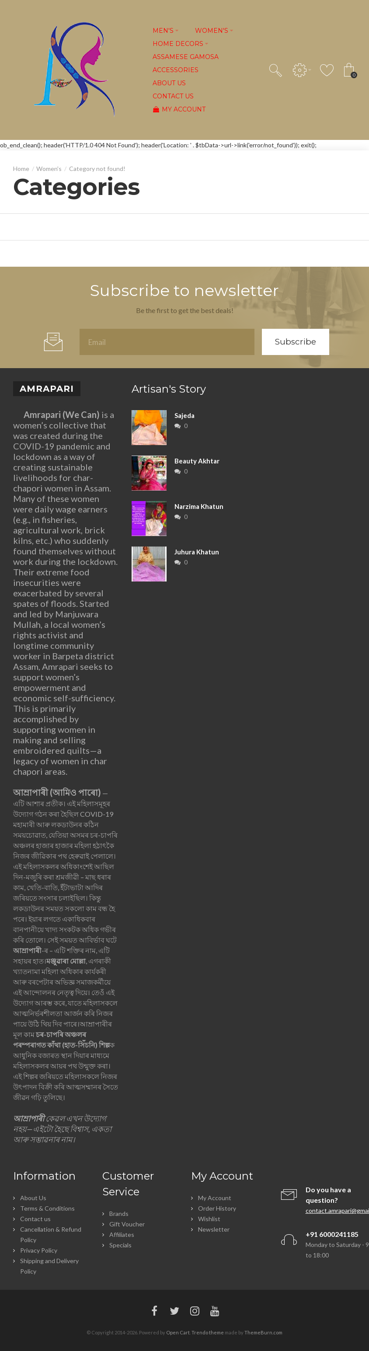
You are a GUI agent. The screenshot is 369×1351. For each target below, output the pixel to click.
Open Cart (178, 1332)
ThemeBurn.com (263, 1332)
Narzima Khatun (198, 506)
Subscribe (295, 342)
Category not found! (97, 168)
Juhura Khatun (196, 552)
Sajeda (184, 415)
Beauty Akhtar (196, 461)
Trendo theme (207, 1332)
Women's (49, 168)
